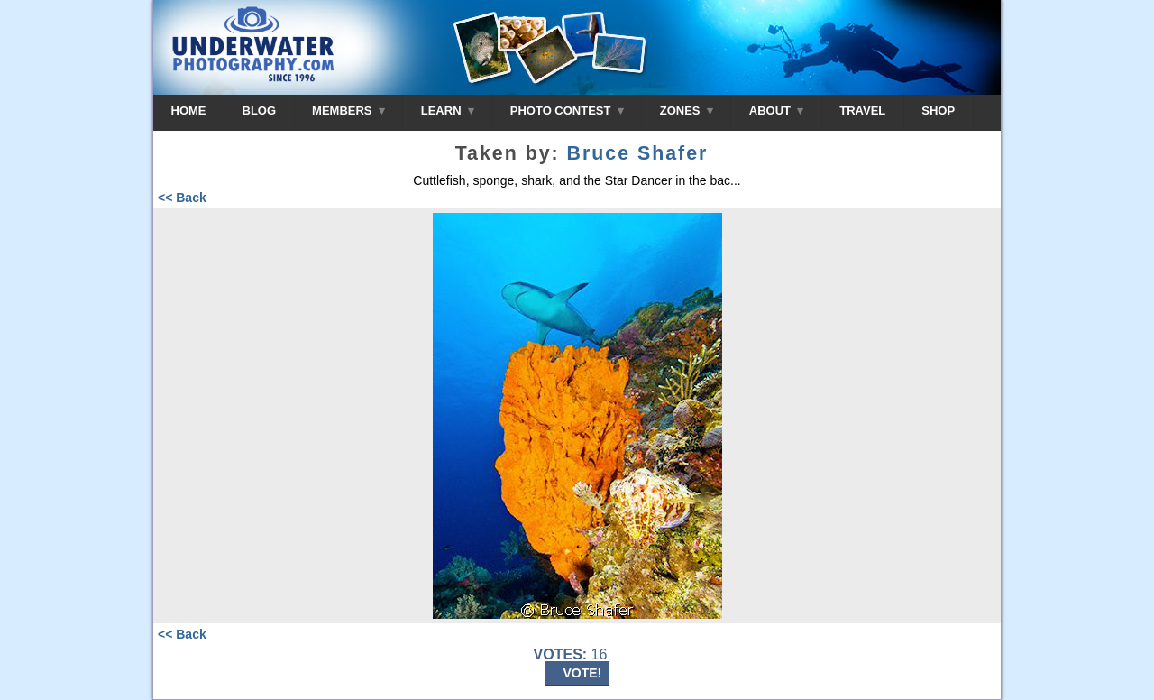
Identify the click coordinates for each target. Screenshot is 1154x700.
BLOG (260, 110)
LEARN (447, 110)
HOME (188, 110)
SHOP (938, 110)
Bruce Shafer (638, 153)
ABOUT (776, 110)
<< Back (182, 197)
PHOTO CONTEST (567, 110)
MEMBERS (348, 110)
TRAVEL (862, 110)
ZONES (686, 110)
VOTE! (582, 673)
